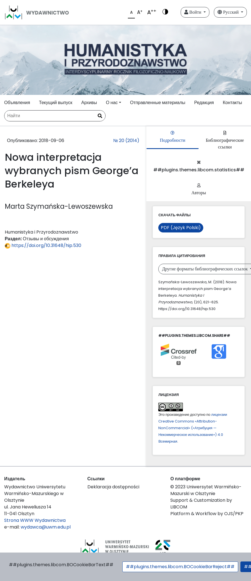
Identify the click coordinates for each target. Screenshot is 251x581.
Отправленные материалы (157, 102)
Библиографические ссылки (225, 140)
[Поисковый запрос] (54, 116)
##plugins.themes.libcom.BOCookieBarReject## (180, 566)
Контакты (232, 102)
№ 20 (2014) (126, 140)
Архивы (89, 102)
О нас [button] (112, 102)
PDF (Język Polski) (181, 227)
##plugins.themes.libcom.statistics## (198, 166)
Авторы (199, 189)
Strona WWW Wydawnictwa (35, 520)
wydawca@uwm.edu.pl (46, 527)
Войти (193, 12)
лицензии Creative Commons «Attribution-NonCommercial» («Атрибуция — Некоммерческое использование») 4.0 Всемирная (192, 428)
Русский (228, 12)
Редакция (204, 102)
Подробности (172, 137)
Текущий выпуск (55, 102)
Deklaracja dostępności (113, 487)
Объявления (17, 102)
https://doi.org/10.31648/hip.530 (43, 245)
